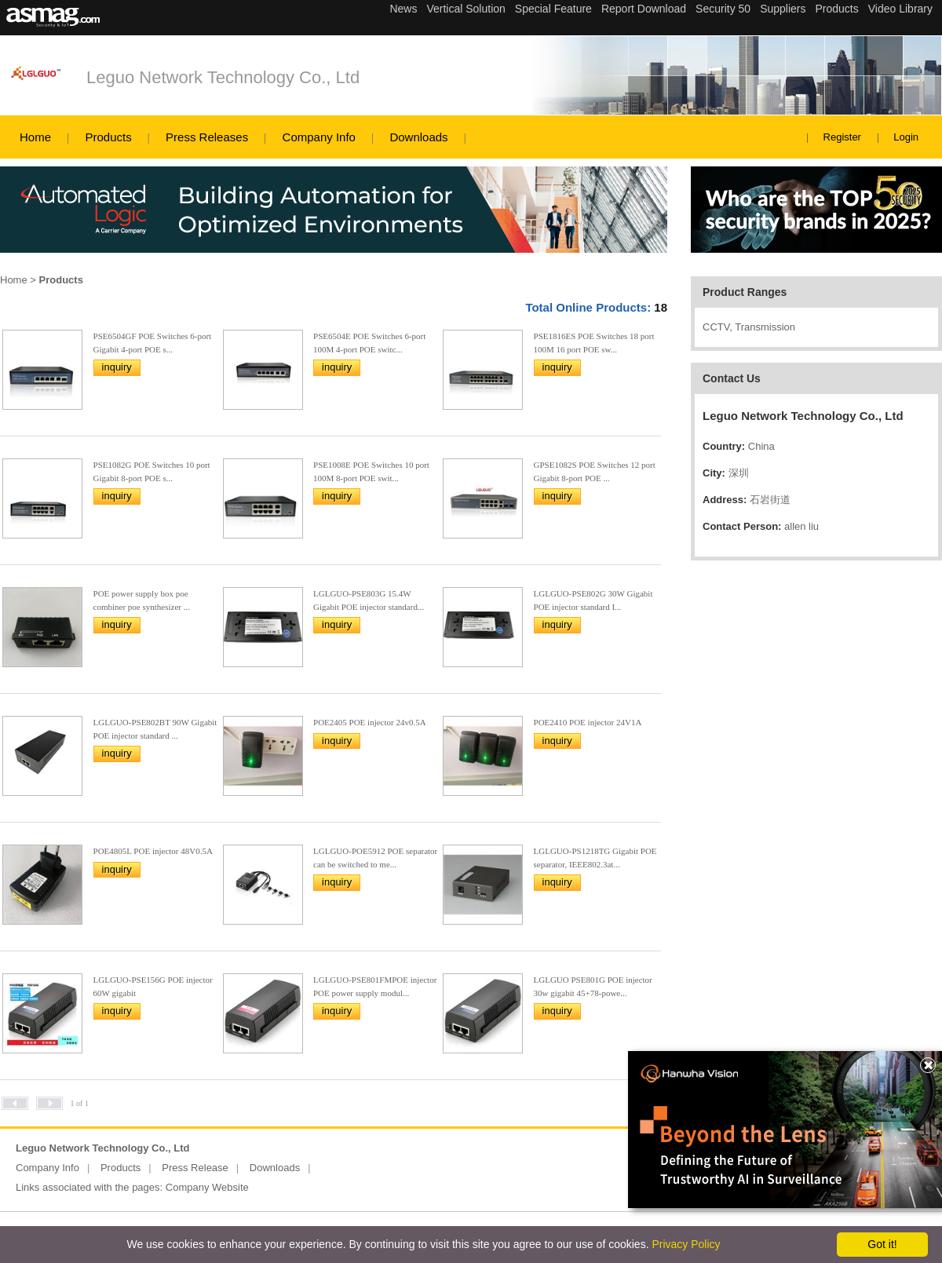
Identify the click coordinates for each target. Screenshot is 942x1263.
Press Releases (207, 137)
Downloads (418, 137)
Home (35, 137)
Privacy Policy (686, 1244)
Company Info (319, 137)
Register (842, 137)
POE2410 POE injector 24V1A (588, 722)
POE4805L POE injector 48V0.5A (153, 851)
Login (905, 137)
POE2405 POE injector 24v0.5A (369, 722)
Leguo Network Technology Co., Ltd (223, 77)
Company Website (207, 1187)
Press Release (195, 1168)
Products (108, 137)
